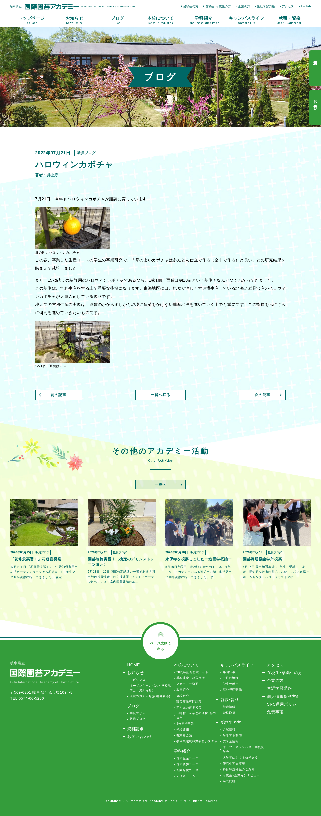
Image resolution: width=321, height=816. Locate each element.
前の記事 (52, 395)
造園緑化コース (187, 770)
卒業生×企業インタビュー (241, 775)
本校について (186, 665)
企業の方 (244, 6)
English (306, 6)
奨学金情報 (231, 741)
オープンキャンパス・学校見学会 (243, 749)
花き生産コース (187, 758)
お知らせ (135, 672)
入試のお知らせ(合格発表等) (150, 696)
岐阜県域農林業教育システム (196, 741)
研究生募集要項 (234, 763)
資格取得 (229, 713)
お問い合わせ (139, 736)
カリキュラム (185, 776)
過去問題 (229, 781)
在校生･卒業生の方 (218, 6)
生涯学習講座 (266, 6)
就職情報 (229, 707)
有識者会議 (184, 735)
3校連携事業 (185, 723)
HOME (133, 665)
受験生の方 (190, 6)
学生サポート (232, 684)
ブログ (133, 706)
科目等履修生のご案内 (239, 769)
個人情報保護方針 (283, 696)
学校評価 (182, 729)
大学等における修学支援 (240, 757)
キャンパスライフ (237, 665)
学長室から (137, 713)
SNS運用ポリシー (284, 704)
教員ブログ (137, 719)
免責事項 (275, 712)
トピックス (137, 680)
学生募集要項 (232, 735)
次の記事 (268, 395)
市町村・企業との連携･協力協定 (196, 715)
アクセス (288, 6)
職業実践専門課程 (189, 701)
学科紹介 (182, 751)
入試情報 (229, 729)
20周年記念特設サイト (192, 672)
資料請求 (135, 728)
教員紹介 (182, 690)
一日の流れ (231, 678)
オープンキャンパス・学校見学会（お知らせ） (150, 688)
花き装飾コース (187, 764)
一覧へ (160, 484)
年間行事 (229, 672)
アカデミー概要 (187, 684)
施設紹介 (182, 696)
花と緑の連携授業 (189, 707)
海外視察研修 (232, 690)
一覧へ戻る (160, 395)
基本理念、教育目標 (190, 678)
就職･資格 (229, 699)
